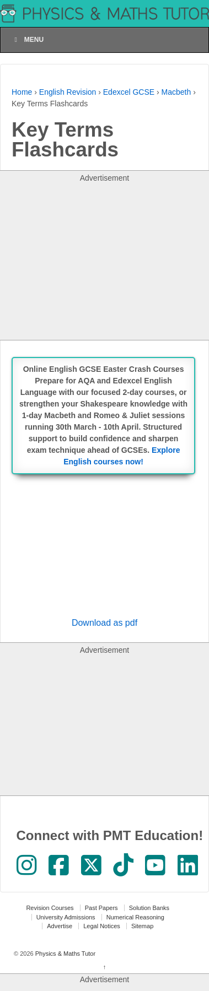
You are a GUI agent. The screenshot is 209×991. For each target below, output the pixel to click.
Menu (28, 40)
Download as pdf (104, 622)
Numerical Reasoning (135, 917)
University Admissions (65, 917)
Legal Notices (101, 926)
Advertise (59, 926)
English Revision (68, 92)
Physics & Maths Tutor (64, 953)
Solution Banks (149, 908)
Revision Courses (49, 908)
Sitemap (142, 926)
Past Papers (101, 908)
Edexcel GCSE (128, 92)
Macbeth (176, 92)
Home (22, 92)
